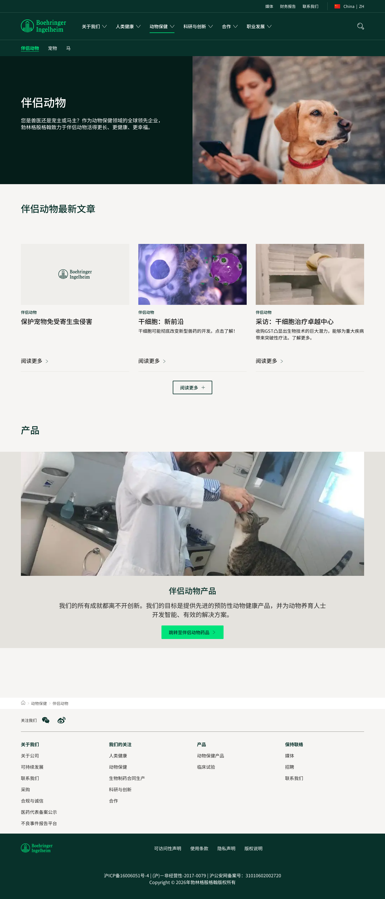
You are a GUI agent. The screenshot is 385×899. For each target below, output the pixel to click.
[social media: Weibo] (61, 720)
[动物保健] (118, 766)
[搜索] (360, 26)
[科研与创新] (120, 789)
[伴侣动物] (30, 48)
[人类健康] (118, 755)
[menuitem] (269, 6)
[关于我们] (30, 744)
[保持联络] (294, 744)
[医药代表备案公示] (39, 811)
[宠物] (52, 48)
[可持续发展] (32, 766)
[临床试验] (206, 766)
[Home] (23, 703)
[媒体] (289, 755)
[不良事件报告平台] (39, 823)
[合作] (113, 800)
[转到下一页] (192, 387)
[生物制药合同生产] (127, 778)
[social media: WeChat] (45, 720)
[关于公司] (30, 755)
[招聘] (289, 766)
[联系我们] (294, 778)
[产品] (201, 744)
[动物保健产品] (210, 755)
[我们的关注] (120, 744)
